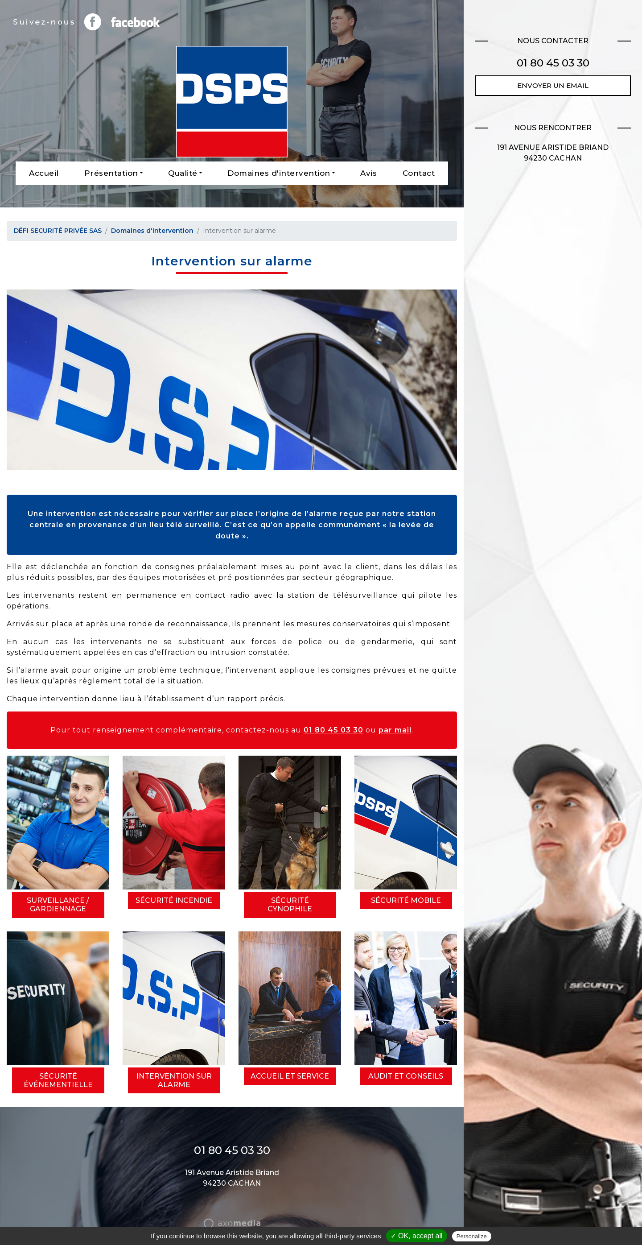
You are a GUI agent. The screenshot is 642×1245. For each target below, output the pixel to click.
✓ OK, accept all (417, 1236)
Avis (368, 173)
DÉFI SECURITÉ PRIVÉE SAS (58, 231)
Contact (419, 173)
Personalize (472, 1236)
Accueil (44, 173)
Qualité (183, 173)
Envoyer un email (552, 85)
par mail (395, 730)
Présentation (111, 173)
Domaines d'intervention (278, 173)
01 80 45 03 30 (333, 730)
